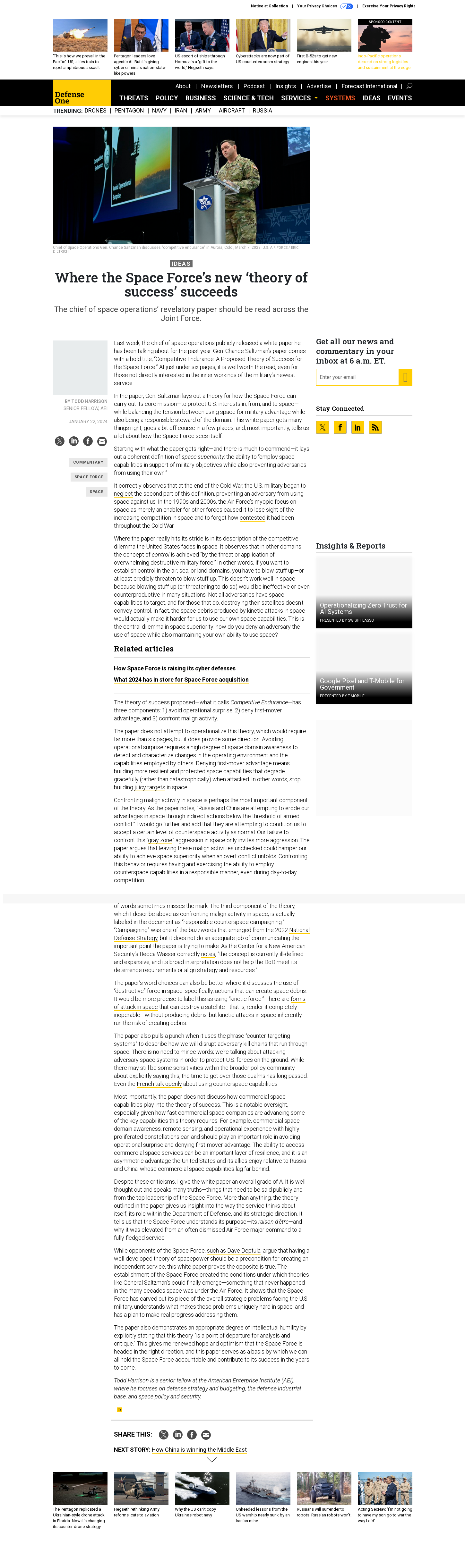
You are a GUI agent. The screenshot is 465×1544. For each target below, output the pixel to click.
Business (200, 103)
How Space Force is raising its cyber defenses (175, 673)
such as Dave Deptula (234, 1255)
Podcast (254, 91)
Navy (159, 116)
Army (203, 116)
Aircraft (232, 116)
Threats (133, 103)
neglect (123, 498)
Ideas (372, 103)
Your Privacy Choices (325, 6)
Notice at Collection (269, 6)
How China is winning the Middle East (199, 1454)
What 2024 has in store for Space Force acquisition (181, 684)
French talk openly (159, 1088)
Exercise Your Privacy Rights (389, 6)
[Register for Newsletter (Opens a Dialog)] (405, 382)
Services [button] (297, 103)
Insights (285, 91)
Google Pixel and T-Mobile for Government (362, 689)
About (183, 91)
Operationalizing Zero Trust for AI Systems (363, 613)
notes (208, 958)
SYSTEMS (340, 103)
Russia (262, 116)
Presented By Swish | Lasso (347, 625)
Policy (167, 103)
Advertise (319, 91)
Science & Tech (248, 103)
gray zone (160, 845)
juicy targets (149, 792)
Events (400, 103)
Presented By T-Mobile (342, 701)
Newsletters (217, 91)
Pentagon (129, 116)
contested (252, 522)
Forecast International (369, 91)
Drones (96, 116)
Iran (181, 116)
